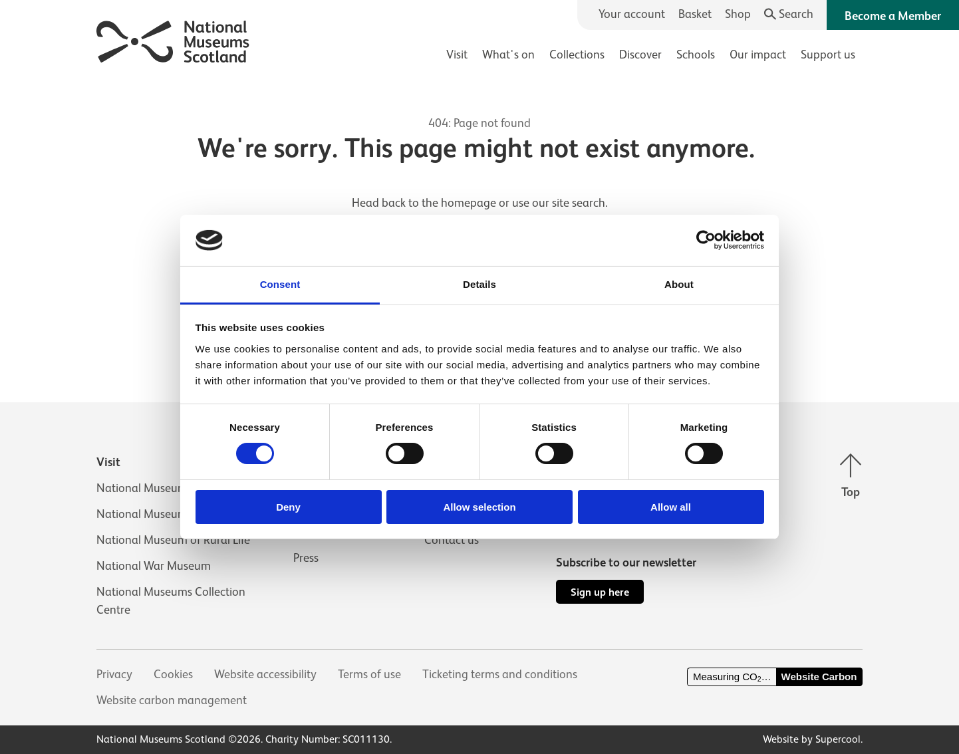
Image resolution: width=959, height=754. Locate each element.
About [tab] (679, 284)
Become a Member (893, 16)
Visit (457, 54)
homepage (468, 202)
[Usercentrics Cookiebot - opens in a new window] (706, 240)
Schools (695, 54)
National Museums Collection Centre (170, 600)
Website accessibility (265, 674)
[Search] (789, 14)
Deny (288, 507)
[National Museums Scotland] (173, 39)
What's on (508, 54)
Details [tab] (479, 284)
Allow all (670, 507)
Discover (640, 54)
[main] (479, 213)
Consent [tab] (280, 284)
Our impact (758, 54)
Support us (828, 54)
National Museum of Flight (164, 514)
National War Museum (153, 565)
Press (306, 558)
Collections (577, 54)
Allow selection (479, 507)
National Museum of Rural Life (173, 540)
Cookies (173, 674)
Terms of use (369, 674)
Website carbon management (171, 700)
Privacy (114, 674)
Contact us (451, 540)
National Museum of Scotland (172, 488)
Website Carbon (819, 676)
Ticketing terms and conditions (499, 674)
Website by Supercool (812, 739)
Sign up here (600, 592)
